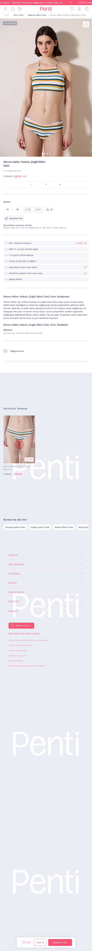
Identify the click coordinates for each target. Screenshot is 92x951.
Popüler (13, 555)
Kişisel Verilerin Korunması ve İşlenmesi (28, 640)
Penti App (14, 601)
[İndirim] (20, 9)
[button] (42, 153)
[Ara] (13, 9)
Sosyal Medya (16, 592)
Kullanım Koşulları (18, 655)
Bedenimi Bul (14, 218)
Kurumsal (14, 573)
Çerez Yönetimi (16, 661)
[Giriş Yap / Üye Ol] (79, 9)
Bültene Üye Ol (23, 625)
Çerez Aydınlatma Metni (20, 645)
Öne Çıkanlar (16, 564)
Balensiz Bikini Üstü (37, 15)
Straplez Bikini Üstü (15, 527)
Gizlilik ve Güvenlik (18, 650)
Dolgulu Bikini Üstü (40, 527)
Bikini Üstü (19, 15)
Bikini (6, 15)
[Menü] (5, 9)
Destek (13, 583)
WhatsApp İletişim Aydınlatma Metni (27, 666)
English (13, 611)
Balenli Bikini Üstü (64, 527)
